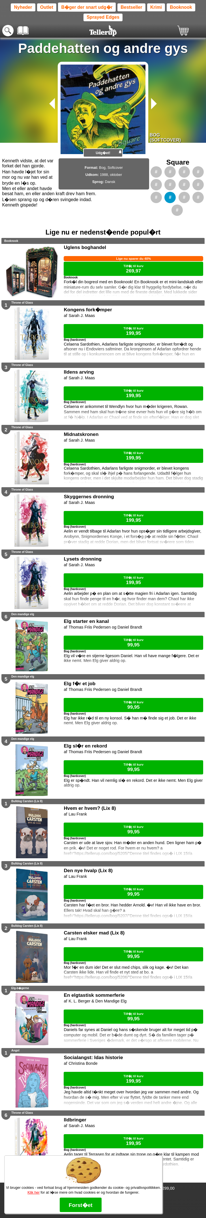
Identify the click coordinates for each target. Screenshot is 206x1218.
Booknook (181, 7)
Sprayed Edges (103, 17)
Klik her (33, 1192)
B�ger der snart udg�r (86, 7)
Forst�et (81, 1205)
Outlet (46, 7)
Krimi (156, 7)
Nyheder (23, 7)
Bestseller (131, 7)
